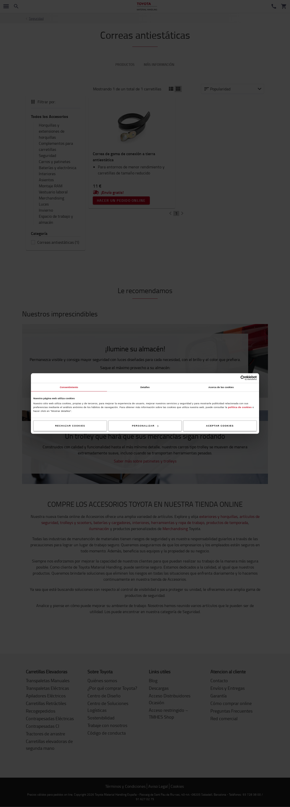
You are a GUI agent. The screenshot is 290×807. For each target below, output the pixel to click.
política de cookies (240, 407)
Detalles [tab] (145, 387)
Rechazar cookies (70, 426)
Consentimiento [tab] (69, 387)
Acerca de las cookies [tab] (221, 387)
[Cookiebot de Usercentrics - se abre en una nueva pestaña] (234, 378)
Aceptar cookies (220, 426)
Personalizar (145, 426)
